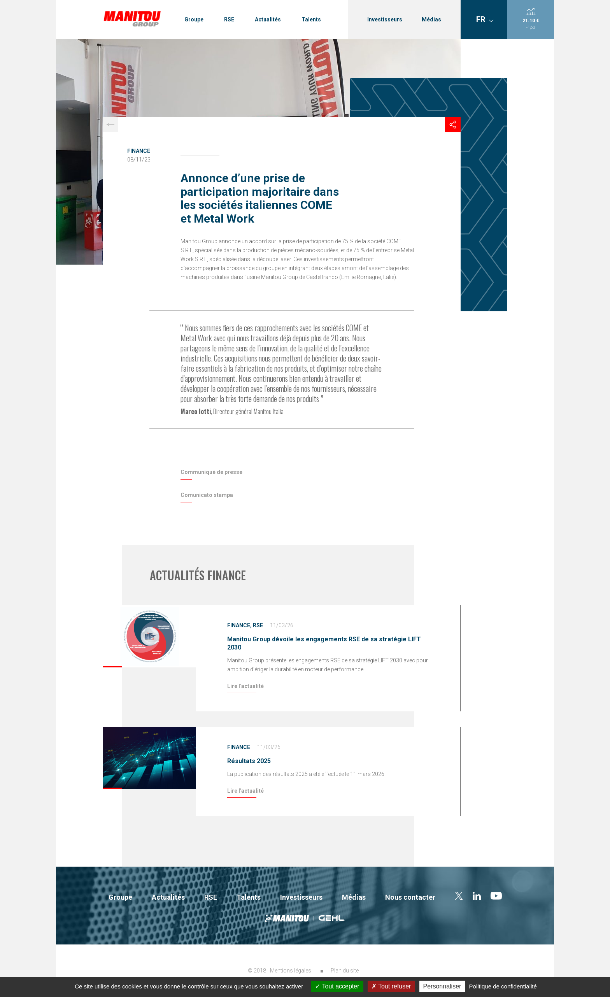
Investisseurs (384, 19)
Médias (431, 19)
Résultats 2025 (249, 761)
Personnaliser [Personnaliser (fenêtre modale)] (442, 986)
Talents (311, 19)
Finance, (239, 625)
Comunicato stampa (207, 495)
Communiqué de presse (211, 472)
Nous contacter (410, 897)
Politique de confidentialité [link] (503, 986)
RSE (229, 19)
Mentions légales (290, 970)
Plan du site (345, 970)
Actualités (268, 19)
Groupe (193, 19)
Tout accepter (337, 986)
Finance (138, 151)
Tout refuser (391, 986)
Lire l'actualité (245, 686)
